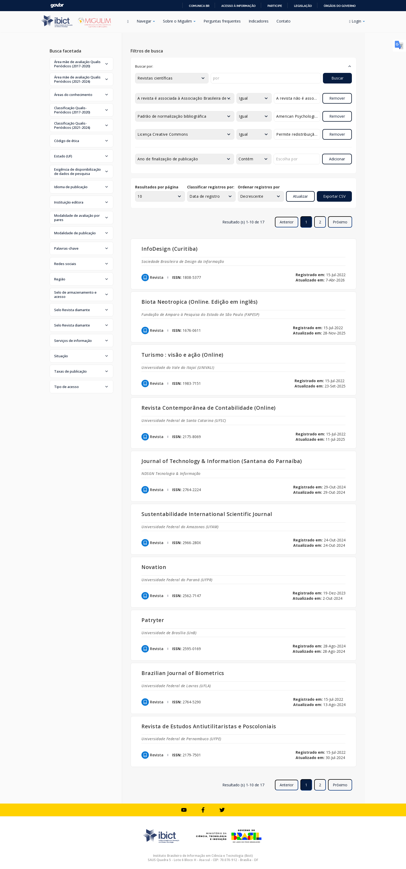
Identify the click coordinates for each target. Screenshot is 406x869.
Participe (274, 6)
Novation (153, 567)
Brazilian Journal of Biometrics (182, 673)
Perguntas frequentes (222, 21)
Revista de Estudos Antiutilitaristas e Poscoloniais (208, 726)
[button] (81, 64)
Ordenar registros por (259, 186)
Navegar (146, 21)
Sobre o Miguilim (179, 21)
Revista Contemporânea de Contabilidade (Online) (208, 407)
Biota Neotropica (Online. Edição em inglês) (199, 301)
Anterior (286, 221)
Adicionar (337, 158)
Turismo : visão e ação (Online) (182, 354)
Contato (284, 21)
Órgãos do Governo (340, 6)
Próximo (340, 221)
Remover (337, 98)
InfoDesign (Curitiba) (169, 248)
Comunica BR (199, 6)
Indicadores (259, 21)
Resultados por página (156, 186)
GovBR (57, 5)
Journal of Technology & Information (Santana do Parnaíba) (221, 461)
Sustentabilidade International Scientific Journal (206, 514)
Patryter (152, 620)
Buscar (337, 78)
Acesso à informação (238, 6)
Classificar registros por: (210, 186)
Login (357, 21)
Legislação (303, 6)
